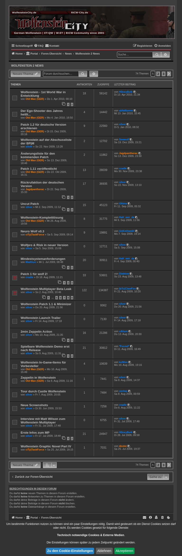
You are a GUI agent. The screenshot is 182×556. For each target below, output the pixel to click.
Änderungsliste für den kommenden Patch (38, 155)
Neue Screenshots (34, 405)
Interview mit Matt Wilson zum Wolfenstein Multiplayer (43, 420)
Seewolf (124, 139)
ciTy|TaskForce (35, 234)
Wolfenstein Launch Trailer (41, 318)
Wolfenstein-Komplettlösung (42, 217)
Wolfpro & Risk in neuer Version (44, 245)
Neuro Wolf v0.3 (32, 231)
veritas (123, 391)
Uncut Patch (30, 204)
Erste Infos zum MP (35, 432)
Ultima (123, 203)
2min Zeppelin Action (36, 331)
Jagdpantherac (128, 153)
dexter (123, 446)
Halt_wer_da (127, 217)
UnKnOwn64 (127, 231)
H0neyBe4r (126, 91)
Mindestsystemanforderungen (43, 259)
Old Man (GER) (35, 98)
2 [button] (158, 74)
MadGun (31, 262)
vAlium (123, 331)
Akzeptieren (124, 551)
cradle (123, 168)
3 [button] (163, 74)
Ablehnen (104, 551)
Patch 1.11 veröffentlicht (39, 168)
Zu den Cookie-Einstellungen (70, 551)
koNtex (123, 362)
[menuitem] (39, 45)
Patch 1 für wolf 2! (34, 274)
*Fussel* (124, 346)
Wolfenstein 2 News (27, 65)
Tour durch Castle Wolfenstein (43, 391)
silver (122, 124)
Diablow (124, 273)
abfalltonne (126, 110)
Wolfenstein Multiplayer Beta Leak (46, 289)
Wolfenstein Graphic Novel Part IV (46, 446)
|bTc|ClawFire (127, 288)
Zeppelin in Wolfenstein (38, 377)
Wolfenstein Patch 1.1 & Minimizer (46, 304)
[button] (169, 74)
